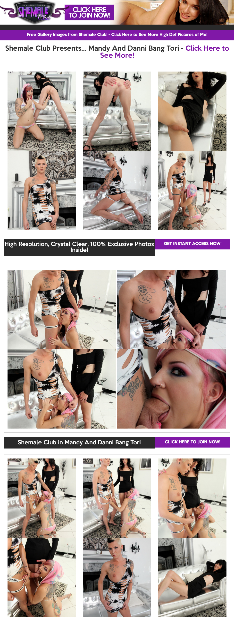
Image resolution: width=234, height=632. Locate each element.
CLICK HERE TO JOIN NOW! (192, 442)
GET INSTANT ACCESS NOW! (192, 244)
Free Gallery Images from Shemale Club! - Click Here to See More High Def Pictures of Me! (117, 35)
